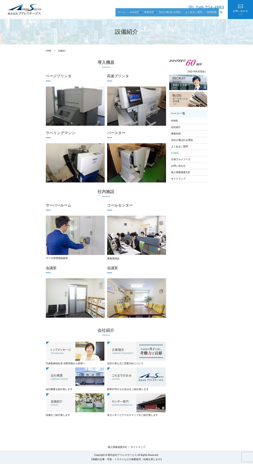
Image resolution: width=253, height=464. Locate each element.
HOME (48, 51)
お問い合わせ (178, 165)
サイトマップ (178, 178)
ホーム (127, 13)
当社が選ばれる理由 (174, 13)
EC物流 (175, 152)
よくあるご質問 (196, 13)
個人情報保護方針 (180, 172)
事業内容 (153, 13)
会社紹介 (138, 13)
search (223, 14)
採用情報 (212, 13)
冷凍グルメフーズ (180, 159)
